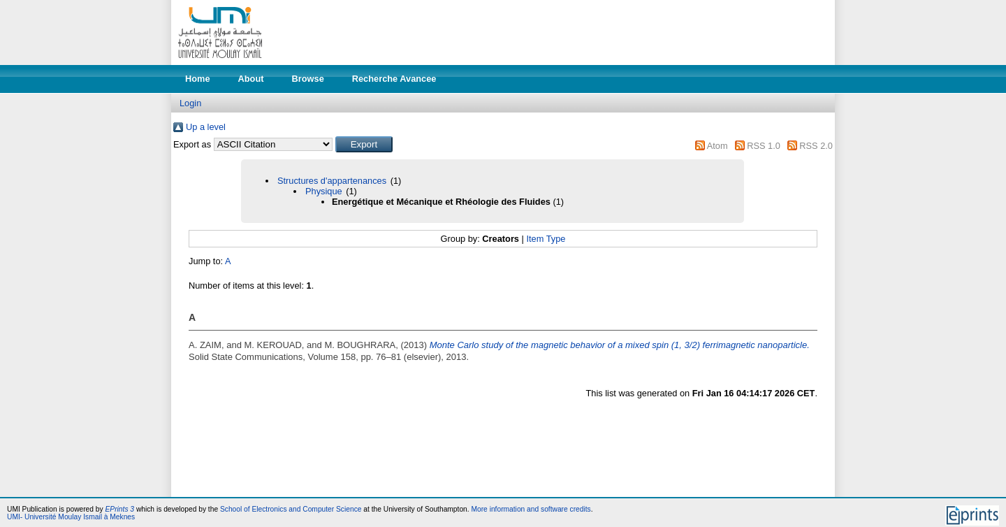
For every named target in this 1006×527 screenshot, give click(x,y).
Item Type (545, 238)
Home (197, 78)
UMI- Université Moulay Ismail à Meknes (71, 517)
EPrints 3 (120, 509)
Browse (308, 78)
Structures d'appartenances (331, 180)
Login (190, 103)
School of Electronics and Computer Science (291, 509)
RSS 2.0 (816, 145)
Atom (717, 145)
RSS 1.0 (763, 145)
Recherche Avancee (394, 78)
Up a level (206, 127)
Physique (323, 191)
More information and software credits (530, 509)
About (251, 78)
